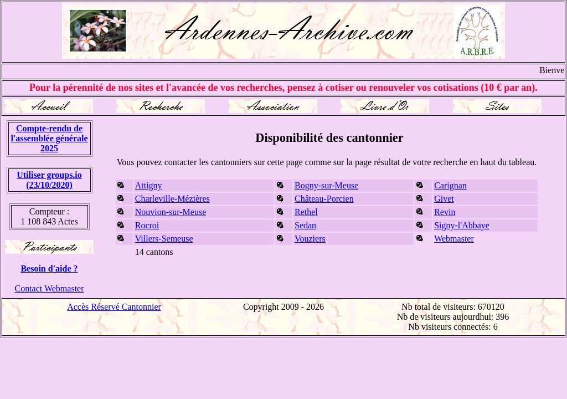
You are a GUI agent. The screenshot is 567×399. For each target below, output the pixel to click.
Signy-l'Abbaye (461, 225)
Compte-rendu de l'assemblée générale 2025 (49, 138)
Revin (444, 212)
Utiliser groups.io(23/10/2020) (49, 180)
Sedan (305, 225)
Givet (444, 198)
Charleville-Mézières (172, 198)
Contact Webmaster (49, 288)
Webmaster (454, 238)
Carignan (450, 185)
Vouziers (310, 238)
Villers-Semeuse (164, 238)
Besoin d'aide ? (49, 268)
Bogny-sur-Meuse (326, 185)
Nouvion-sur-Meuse (171, 212)
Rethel (306, 212)
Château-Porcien (324, 198)
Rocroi (147, 225)
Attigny (148, 185)
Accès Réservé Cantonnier (114, 306)
